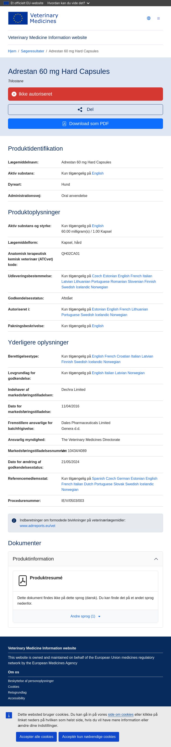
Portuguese (100, 281)
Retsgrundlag (17, 692)
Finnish (150, 281)
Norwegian (99, 287)
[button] (85, 109)
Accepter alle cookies (36, 737)
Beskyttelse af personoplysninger (31, 681)
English (98, 173)
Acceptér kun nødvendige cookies (89, 737)
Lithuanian (82, 281)
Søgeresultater (32, 51)
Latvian (67, 281)
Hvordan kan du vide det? (68, 3)
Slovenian (135, 281)
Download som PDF (85, 123)
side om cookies (121, 714)
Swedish (68, 287)
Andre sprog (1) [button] (85, 616)
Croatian (123, 356)
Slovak (119, 484)
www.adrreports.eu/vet (37, 526)
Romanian (119, 281)
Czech (97, 276)
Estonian (110, 276)
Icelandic (83, 287)
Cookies (13, 686)
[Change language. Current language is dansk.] (148, 18)
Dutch (88, 484)
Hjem (12, 51)
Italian (147, 276)
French (136, 276)
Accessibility (16, 698)
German (123, 478)
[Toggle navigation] (158, 18)
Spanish (98, 478)
